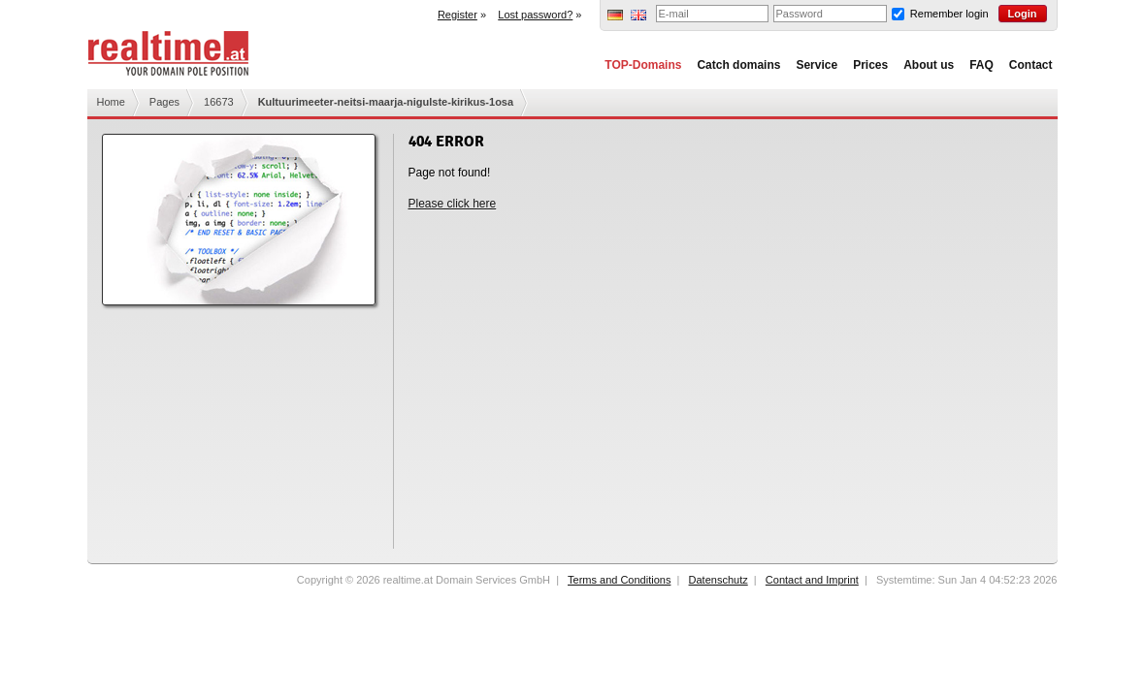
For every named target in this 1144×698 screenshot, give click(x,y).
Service (816, 65)
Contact (1031, 65)
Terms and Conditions (619, 580)
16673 (219, 102)
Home (111, 102)
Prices (870, 65)
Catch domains (738, 65)
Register (457, 14)
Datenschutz (718, 580)
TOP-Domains (643, 65)
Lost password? (535, 14)
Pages (164, 102)
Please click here (453, 203)
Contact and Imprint (812, 580)
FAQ (981, 65)
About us (928, 65)
